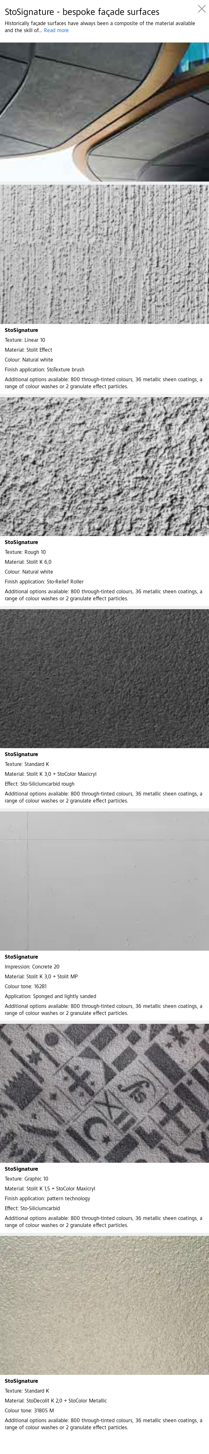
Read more (56, 31)
